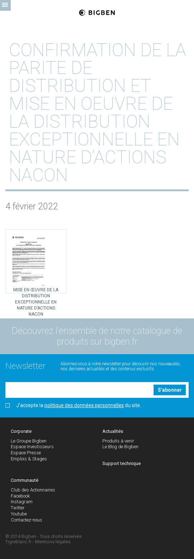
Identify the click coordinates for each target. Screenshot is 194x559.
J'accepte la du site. (73, 405)
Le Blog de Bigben (120, 446)
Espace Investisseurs (32, 446)
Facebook (20, 496)
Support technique (121, 463)
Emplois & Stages (29, 458)
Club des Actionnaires (33, 490)
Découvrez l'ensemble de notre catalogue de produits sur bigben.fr (97, 336)
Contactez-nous (26, 520)
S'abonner (170, 390)
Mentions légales (53, 541)
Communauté (24, 480)
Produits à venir (118, 441)
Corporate (21, 431)
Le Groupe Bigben (29, 441)
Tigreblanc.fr (18, 541)
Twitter (18, 507)
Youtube (19, 513)
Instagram (22, 501)
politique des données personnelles (84, 405)
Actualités (112, 431)
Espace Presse (26, 452)
